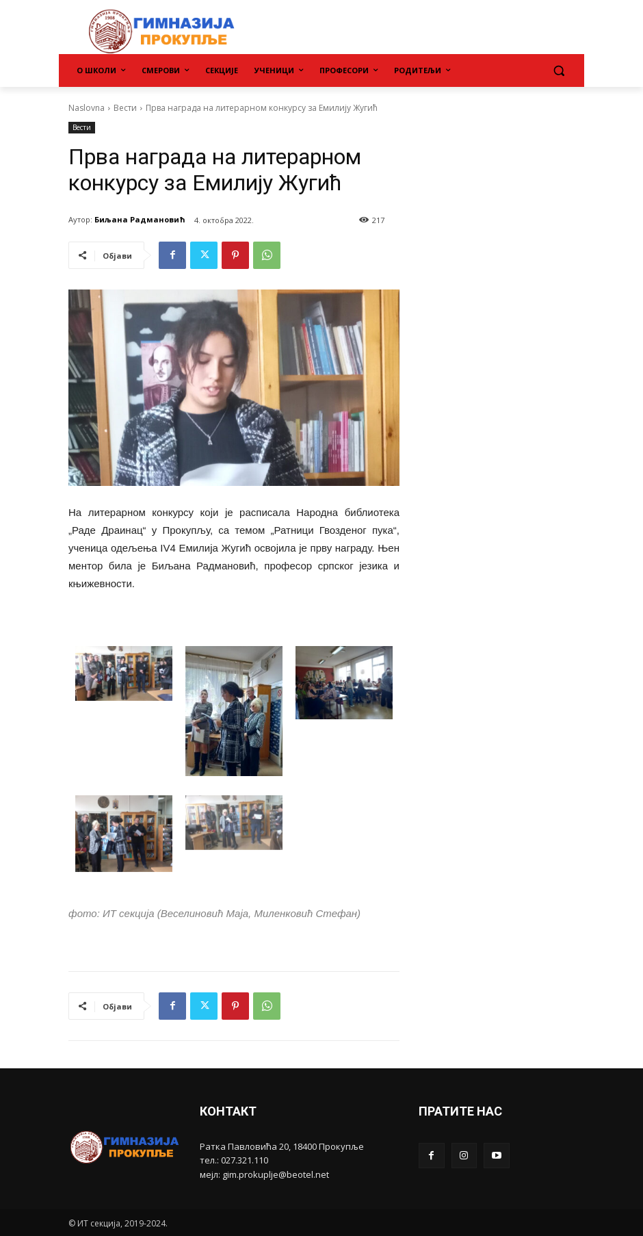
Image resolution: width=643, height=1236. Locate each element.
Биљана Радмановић (139, 219)
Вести (125, 108)
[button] (558, 71)
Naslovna (86, 108)
